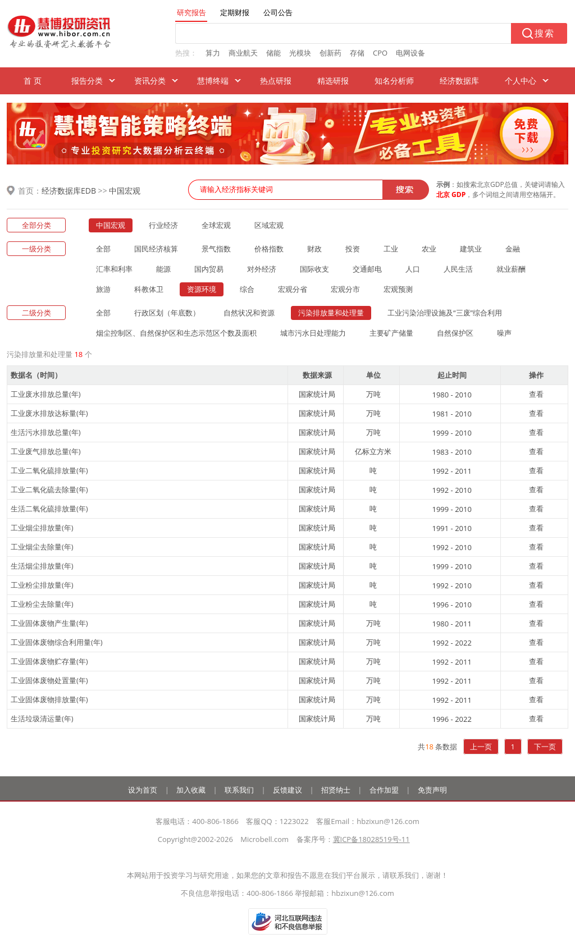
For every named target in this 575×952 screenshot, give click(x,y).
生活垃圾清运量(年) (42, 718)
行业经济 (163, 225)
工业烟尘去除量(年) (42, 547)
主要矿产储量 (391, 333)
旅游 (103, 289)
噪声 (504, 333)
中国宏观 (124, 190)
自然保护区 (455, 333)
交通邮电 (367, 269)
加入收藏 (191, 790)
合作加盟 (384, 790)
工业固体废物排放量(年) (49, 699)
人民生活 (458, 269)
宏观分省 (292, 289)
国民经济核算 (156, 249)
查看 (536, 394)
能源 (163, 269)
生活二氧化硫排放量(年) (49, 509)
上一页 (481, 747)
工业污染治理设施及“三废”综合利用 (444, 313)
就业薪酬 (511, 269)
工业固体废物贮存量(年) (49, 661)
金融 (512, 249)
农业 (429, 249)
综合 (247, 289)
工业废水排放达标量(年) (49, 413)
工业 (391, 249)
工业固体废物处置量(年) (49, 680)
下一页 (545, 747)
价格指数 (269, 249)
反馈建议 (287, 790)
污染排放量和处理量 (331, 313)
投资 (352, 249)
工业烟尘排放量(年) (42, 528)
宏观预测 (398, 289)
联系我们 (239, 790)
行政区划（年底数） (167, 313)
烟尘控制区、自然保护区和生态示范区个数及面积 (176, 333)
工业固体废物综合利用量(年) (57, 642)
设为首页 (142, 790)
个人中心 (520, 80)
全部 (103, 249)
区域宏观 (269, 225)
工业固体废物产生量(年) (49, 623)
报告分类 (87, 80)
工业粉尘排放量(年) (42, 585)
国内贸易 (208, 269)
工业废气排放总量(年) (46, 451)
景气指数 (216, 249)
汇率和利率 (114, 269)
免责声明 (432, 790)
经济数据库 (459, 80)
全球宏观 (216, 225)
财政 (314, 249)
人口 (412, 269)
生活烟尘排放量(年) (42, 566)
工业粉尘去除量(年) (42, 604)
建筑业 (471, 249)
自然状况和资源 (249, 313)
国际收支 (314, 269)
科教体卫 (148, 289)
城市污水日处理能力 (313, 333)
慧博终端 (213, 80)
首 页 (32, 80)
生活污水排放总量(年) (46, 432)
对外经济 (261, 269)
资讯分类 (150, 80)
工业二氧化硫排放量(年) (49, 470)
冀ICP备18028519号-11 (371, 839)
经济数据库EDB (69, 190)
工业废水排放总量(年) (46, 394)
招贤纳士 (335, 790)
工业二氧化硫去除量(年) (49, 489)
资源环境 (201, 289)
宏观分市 (345, 289)
